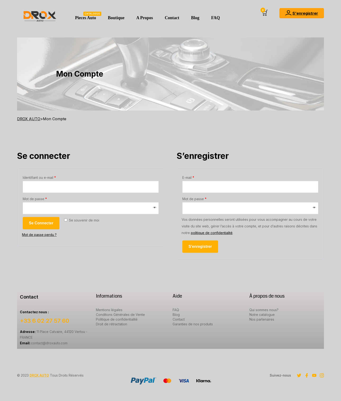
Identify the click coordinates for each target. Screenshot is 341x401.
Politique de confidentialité (117, 319)
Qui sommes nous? (263, 310)
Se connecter (41, 223)
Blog (195, 17)
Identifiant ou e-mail (39, 177)
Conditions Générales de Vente (120, 315)
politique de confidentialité (212, 233)
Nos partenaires (261, 319)
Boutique (116, 17)
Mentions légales (109, 310)
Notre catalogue (262, 315)
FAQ (215, 17)
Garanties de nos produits (193, 324)
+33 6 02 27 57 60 (44, 320)
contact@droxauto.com (43, 343)
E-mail (188, 177)
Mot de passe (35, 199)
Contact (172, 17)
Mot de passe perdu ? (39, 235)
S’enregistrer (200, 246)
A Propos (144, 17)
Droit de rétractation (111, 324)
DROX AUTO (39, 375)
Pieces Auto (88, 16)
